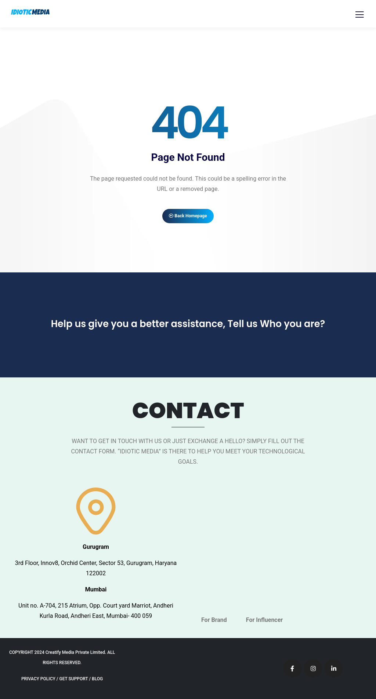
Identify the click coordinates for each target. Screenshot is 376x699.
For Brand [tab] (214, 619)
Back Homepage (188, 215)
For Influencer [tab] (264, 619)
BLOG (97, 678)
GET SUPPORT (73, 678)
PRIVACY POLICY (38, 678)
